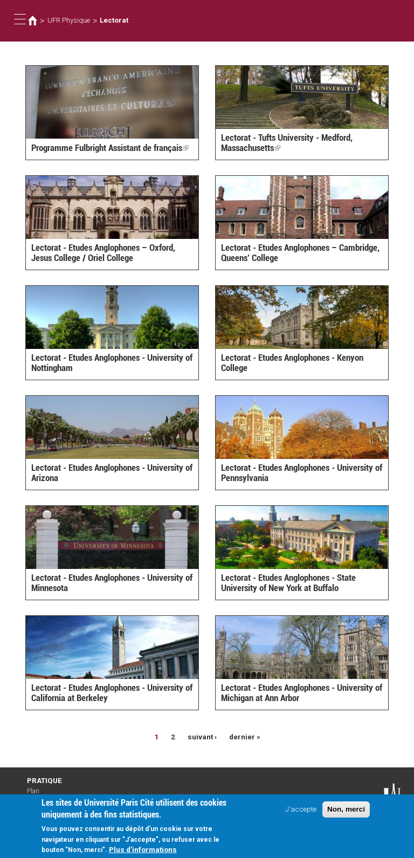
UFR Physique (68, 20)
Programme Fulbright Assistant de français (110, 147)
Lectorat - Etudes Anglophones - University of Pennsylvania (301, 472)
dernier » (244, 736)
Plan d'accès (38, 794)
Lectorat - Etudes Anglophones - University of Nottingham (111, 362)
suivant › (202, 736)
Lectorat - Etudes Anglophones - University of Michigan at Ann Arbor (301, 692)
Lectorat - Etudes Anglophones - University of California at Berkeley (111, 692)
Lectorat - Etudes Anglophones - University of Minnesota (111, 582)
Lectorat (114, 20)
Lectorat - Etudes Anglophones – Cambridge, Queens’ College (300, 252)
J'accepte (300, 812)
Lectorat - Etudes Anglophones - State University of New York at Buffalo (288, 582)
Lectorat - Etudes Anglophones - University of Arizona (111, 472)
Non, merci (346, 812)
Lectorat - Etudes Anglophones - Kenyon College (292, 362)
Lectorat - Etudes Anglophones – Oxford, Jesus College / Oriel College (103, 252)
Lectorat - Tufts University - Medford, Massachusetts (287, 142)
